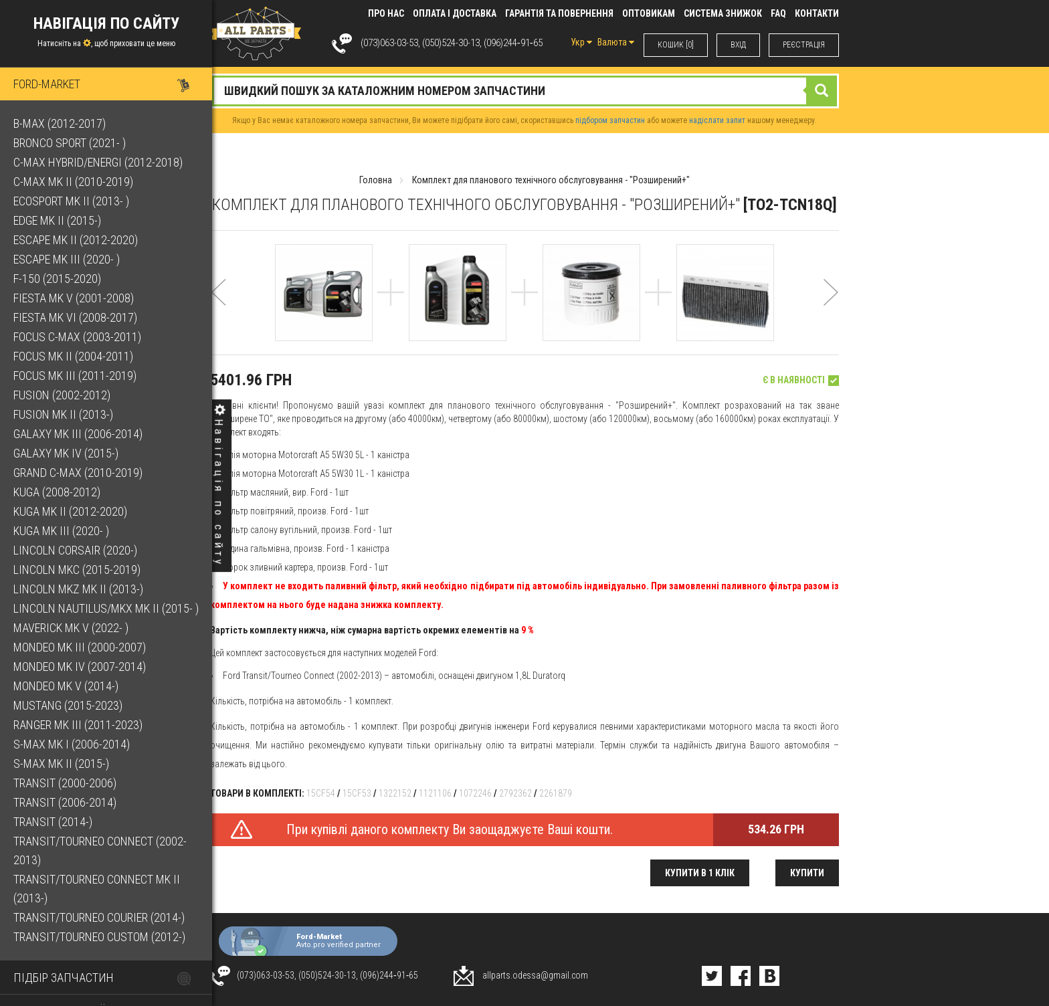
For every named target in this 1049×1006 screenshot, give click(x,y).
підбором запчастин (610, 120)
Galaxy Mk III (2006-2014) (77, 434)
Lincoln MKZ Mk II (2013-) (78, 589)
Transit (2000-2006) (64, 783)
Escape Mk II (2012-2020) (75, 240)
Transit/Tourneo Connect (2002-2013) (100, 850)
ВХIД (738, 44)
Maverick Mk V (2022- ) (70, 628)
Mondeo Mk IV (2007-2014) (79, 667)
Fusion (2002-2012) (61, 395)
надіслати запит (717, 120)
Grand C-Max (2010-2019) (77, 473)
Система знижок (723, 13)
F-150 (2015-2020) (57, 279)
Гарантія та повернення (559, 13)
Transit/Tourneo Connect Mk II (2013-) (96, 888)
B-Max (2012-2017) (59, 123)
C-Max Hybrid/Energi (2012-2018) (98, 162)
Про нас (386, 13)
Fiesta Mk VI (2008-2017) (75, 317)
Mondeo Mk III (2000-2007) (79, 647)
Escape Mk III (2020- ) (66, 259)
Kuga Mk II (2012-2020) (70, 511)
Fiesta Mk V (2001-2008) (73, 298)
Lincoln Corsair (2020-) (75, 550)
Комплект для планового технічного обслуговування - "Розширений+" (551, 180)
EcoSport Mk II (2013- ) (71, 201)
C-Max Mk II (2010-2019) (73, 182)
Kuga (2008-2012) (56, 492)
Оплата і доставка (454, 13)
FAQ (778, 13)
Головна (375, 180)
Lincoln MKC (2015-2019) (76, 570)
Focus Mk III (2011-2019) (74, 376)
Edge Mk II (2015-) (57, 220)
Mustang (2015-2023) (67, 705)
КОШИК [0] (676, 44)
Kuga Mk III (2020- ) (61, 531)
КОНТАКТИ (817, 13)
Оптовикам (648, 13)
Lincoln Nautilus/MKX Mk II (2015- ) (106, 608)
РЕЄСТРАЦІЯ (804, 44)
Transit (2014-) (52, 822)
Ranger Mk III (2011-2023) (77, 725)
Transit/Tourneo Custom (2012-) (99, 937)
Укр (581, 42)
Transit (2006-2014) (64, 802)
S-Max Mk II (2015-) (61, 764)
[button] (218, 310)
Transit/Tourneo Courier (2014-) (99, 917)
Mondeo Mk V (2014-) (65, 686)
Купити (807, 873)
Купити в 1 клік (700, 873)
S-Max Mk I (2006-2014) (71, 744)
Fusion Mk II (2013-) (63, 414)
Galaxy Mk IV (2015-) (65, 453)
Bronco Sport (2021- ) (69, 143)
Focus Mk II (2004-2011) (73, 356)
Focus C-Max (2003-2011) (77, 337)
